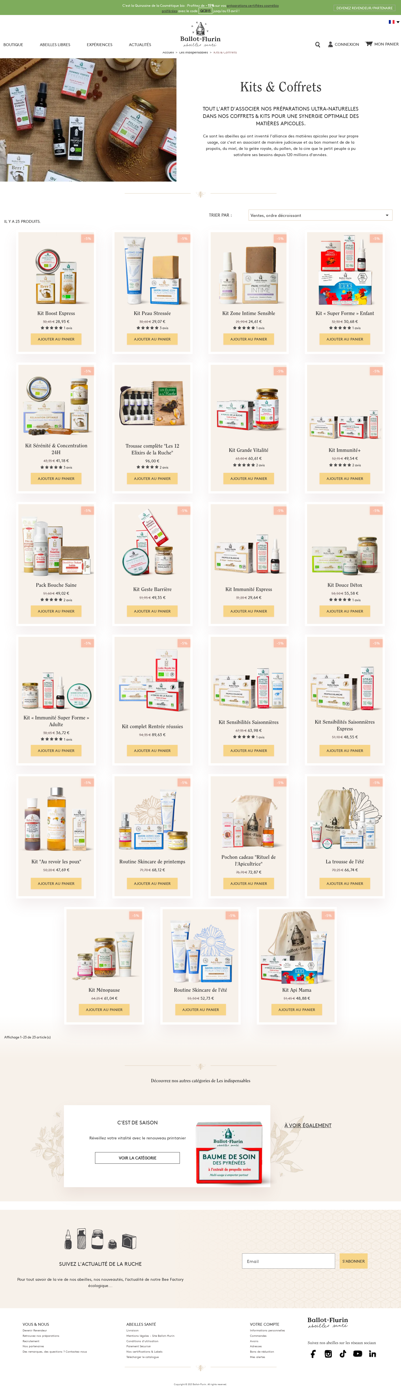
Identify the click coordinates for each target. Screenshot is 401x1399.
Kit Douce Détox (344, 585)
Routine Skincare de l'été (200, 990)
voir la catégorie (137, 1158)
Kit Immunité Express (248, 589)
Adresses (256, 1346)
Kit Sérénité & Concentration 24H (56, 450)
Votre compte (264, 1324)
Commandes (258, 1336)
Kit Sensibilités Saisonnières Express (345, 726)
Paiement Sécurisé (138, 1346)
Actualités (140, 44)
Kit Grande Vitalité (248, 450)
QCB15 (205, 10)
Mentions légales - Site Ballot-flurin (150, 1336)
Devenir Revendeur (35, 1330)
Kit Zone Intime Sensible (248, 313)
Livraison (132, 1330)
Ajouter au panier (56, 339)
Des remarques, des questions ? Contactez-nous (55, 1351)
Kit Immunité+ (345, 450)
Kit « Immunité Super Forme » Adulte (56, 722)
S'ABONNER (353, 1261)
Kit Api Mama (296, 990)
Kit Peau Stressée (152, 313)
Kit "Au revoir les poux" (56, 862)
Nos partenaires (33, 1346)
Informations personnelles (267, 1330)
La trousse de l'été (345, 862)
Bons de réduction (262, 1351)
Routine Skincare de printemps (152, 862)
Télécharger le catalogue (142, 1357)
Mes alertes (257, 1357)
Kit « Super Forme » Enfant (345, 313)
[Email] (288, 1261)
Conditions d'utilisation (142, 1341)
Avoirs (254, 1341)
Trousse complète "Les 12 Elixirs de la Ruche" (152, 450)
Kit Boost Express (56, 313)
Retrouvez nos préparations (41, 1336)
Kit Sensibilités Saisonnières (249, 722)
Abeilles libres (55, 44)
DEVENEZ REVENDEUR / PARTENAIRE (365, 8)
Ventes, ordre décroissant (321, 215)
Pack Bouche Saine (56, 585)
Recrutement (31, 1341)
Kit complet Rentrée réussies (152, 727)
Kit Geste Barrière (152, 589)
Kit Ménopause (104, 990)
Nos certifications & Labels (144, 1351)
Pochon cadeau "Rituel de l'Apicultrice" (248, 861)
